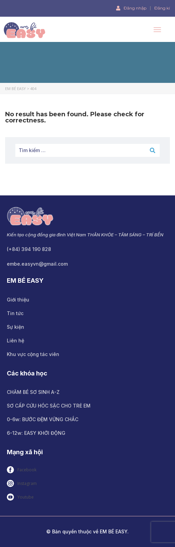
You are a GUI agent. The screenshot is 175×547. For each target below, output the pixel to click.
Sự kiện (15, 327)
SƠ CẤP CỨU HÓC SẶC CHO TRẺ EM (49, 406)
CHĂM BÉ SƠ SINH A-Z (33, 392)
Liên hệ (15, 340)
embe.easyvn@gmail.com (37, 264)
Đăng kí (162, 8)
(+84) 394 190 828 (29, 249)
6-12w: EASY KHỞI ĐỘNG (36, 433)
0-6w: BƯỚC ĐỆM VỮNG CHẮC (42, 419)
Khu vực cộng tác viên (33, 354)
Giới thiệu (18, 299)
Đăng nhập (131, 7)
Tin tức (15, 313)
